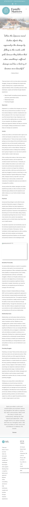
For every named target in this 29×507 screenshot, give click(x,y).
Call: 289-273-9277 (8, 1)
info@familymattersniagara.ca (19, 1)
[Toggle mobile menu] (26, 9)
